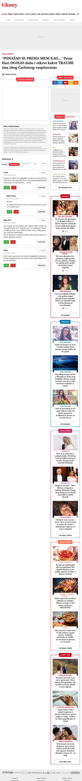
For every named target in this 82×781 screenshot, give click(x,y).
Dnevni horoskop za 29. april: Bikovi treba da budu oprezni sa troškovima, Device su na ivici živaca (65, 413)
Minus (44, 164)
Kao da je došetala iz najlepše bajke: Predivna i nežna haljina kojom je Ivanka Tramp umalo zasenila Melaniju (65, 458)
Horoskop (72, 14)
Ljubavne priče (33, 20)
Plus (35, 164)
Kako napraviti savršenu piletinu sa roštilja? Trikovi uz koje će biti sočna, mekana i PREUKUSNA (65, 603)
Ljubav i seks (36, 14)
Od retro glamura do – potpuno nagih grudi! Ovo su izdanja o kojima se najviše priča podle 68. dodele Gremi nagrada (65, 262)
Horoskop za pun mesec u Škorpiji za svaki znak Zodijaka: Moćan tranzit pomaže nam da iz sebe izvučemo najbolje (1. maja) (65, 380)
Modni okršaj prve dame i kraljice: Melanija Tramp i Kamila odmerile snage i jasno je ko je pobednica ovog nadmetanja (60, 140)
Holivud (72, 20)
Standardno (14, 164)
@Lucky (9, 201)
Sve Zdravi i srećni (65, 648)
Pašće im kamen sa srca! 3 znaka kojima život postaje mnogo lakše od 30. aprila (60, 126)
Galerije (64, 14)
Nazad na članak (9, 74)
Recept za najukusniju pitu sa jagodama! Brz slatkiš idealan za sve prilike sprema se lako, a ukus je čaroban (65, 569)
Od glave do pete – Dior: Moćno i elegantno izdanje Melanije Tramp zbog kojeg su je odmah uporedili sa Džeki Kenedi (65, 491)
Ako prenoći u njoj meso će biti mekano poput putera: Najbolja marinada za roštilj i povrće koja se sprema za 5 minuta (65, 636)
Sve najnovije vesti (65, 188)
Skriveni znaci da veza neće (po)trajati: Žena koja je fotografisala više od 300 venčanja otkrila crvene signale (65, 682)
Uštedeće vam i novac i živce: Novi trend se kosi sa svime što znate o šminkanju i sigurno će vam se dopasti (65, 524)
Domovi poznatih (59, 20)
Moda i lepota (13, 14)
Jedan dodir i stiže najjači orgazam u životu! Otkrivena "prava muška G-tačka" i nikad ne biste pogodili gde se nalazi (65, 715)
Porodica (44, 14)
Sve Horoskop (65, 424)
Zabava (58, 14)
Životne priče (19, 20)
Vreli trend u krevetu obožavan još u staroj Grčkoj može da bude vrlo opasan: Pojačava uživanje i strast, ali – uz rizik (65, 749)
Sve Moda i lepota (65, 535)
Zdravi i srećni (24, 14)
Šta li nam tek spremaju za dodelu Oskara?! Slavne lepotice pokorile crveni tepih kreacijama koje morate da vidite (65, 223)
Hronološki (26, 164)
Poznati (4, 14)
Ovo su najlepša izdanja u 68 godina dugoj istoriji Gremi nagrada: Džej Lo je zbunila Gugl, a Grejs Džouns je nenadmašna (65, 299)
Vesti (8, 20)
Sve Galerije (65, 315)
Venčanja (46, 20)
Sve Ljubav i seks (65, 762)
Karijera (52, 14)
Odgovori (41, 187)
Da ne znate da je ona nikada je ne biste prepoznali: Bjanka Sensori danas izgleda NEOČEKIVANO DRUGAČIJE (60, 166)
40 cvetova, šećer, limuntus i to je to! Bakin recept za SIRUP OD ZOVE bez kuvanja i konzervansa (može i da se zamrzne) (60, 179)
